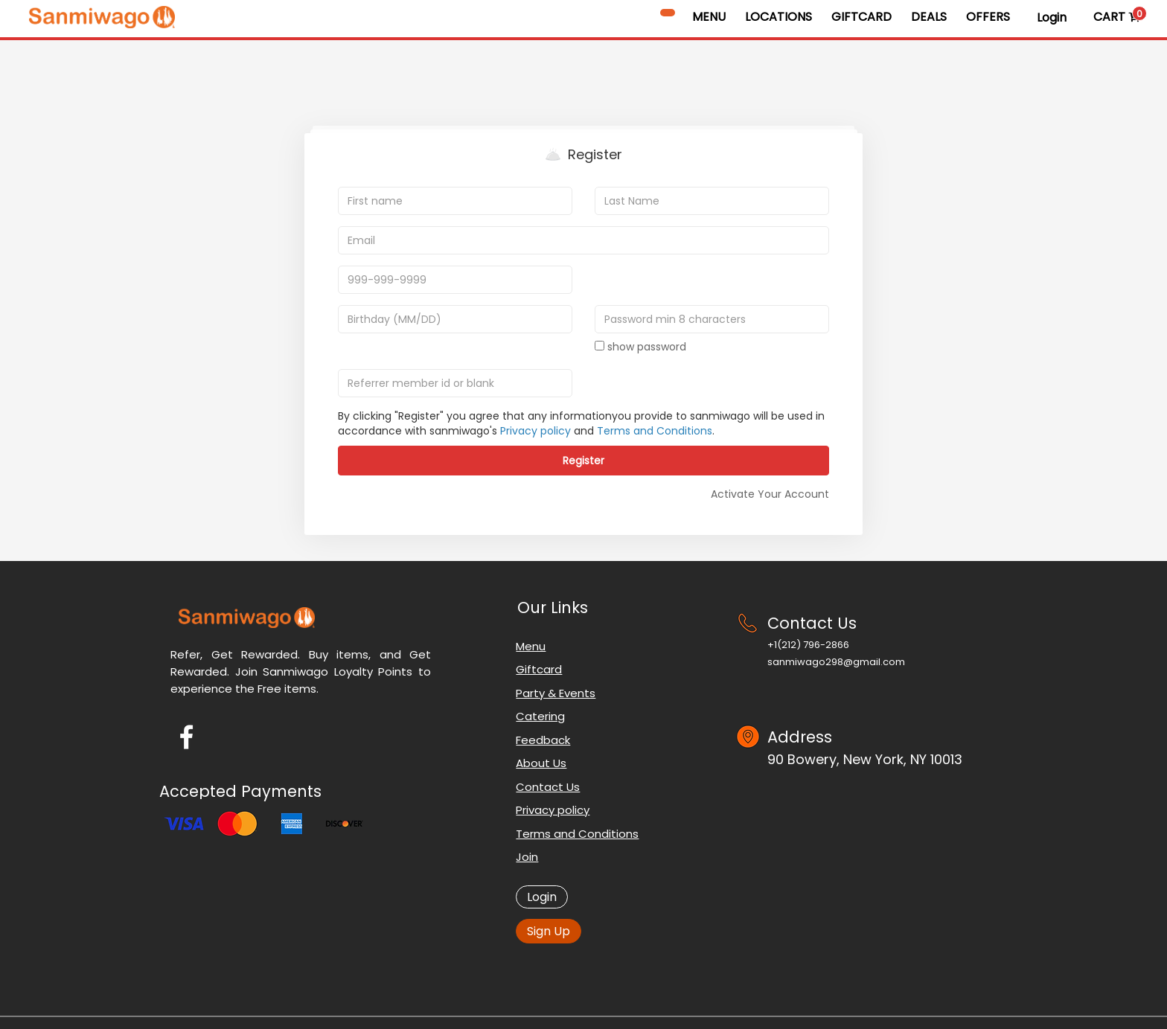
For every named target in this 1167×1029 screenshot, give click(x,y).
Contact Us (548, 787)
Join (527, 857)
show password (640, 346)
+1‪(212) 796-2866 (808, 645)
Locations (778, 16)
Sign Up (548, 931)
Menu (709, 16)
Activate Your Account (770, 494)
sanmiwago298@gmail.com (836, 662)
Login (1052, 17)
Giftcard (539, 669)
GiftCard (861, 16)
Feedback (543, 740)
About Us (541, 763)
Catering (540, 716)
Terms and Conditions (654, 430)
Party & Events (555, 693)
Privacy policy (535, 430)
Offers (988, 16)
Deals (929, 16)
